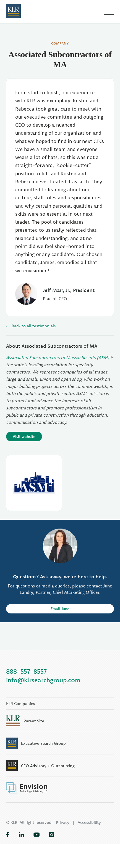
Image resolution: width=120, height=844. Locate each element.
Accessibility (89, 822)
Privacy (62, 822)
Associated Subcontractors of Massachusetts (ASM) (57, 357)
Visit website (24, 436)
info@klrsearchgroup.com (43, 680)
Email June (60, 608)
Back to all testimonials (31, 325)
